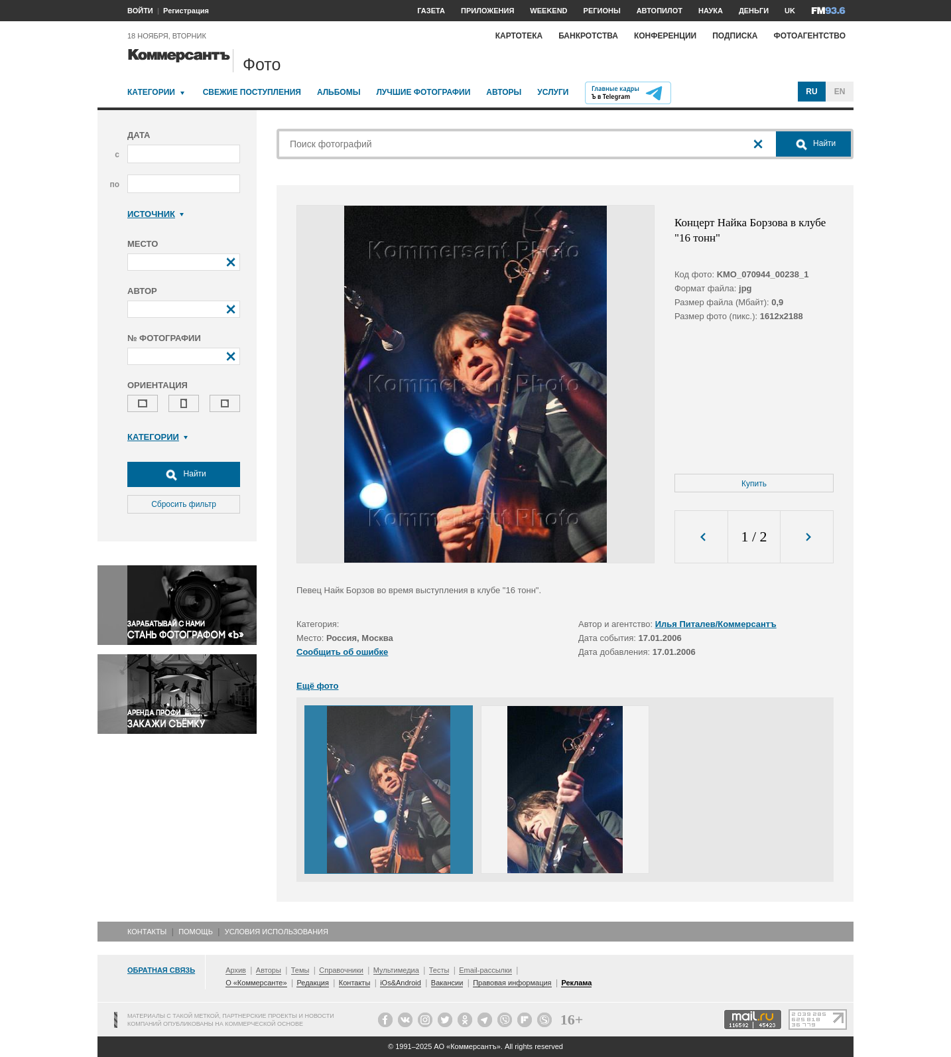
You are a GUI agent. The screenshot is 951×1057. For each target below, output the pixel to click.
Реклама (576, 983)
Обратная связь (161, 970)
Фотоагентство (809, 35)
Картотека (519, 35)
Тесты (439, 970)
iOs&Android (400, 983)
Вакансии (447, 983)
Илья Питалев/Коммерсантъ (716, 624)
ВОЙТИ (140, 11)
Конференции (665, 35)
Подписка (734, 35)
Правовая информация (512, 983)
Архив (235, 970)
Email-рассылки (485, 970)
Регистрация (186, 11)
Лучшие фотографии (423, 92)
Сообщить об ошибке (342, 652)
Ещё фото (317, 686)
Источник (155, 214)
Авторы (503, 92)
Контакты (146, 932)
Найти (183, 474)
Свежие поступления (252, 92)
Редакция (312, 983)
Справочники (341, 970)
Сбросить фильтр (183, 504)
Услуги (552, 92)
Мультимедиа (396, 970)
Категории (151, 92)
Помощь (195, 932)
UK (790, 11)
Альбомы (339, 92)
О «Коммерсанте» (255, 983)
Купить (754, 483)
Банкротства (588, 35)
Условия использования (276, 932)
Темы (300, 970)
